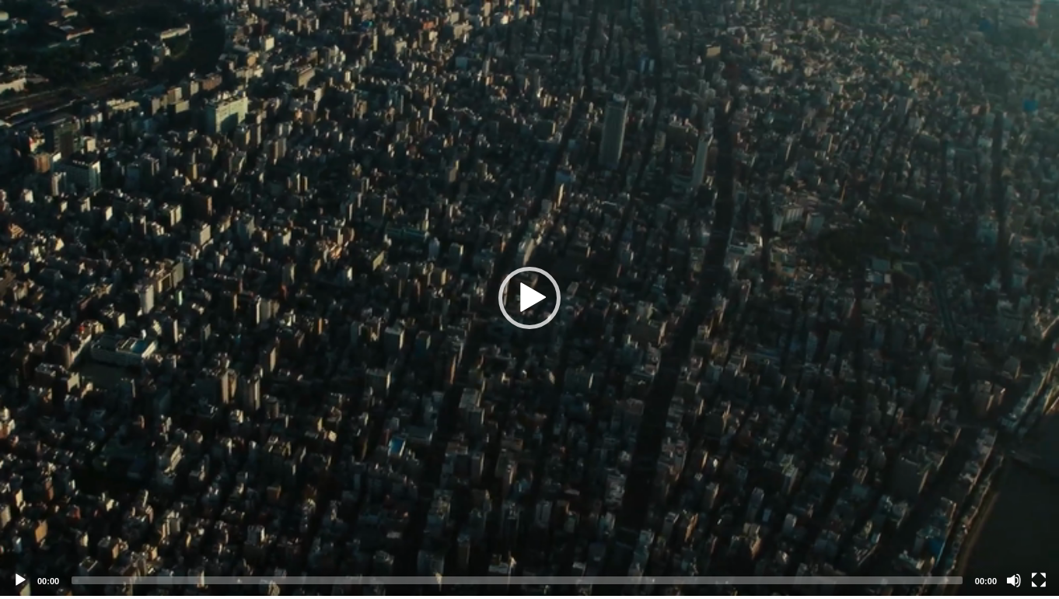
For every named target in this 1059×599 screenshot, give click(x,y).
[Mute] (1014, 580)
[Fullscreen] (1039, 580)
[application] (529, 298)
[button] (529, 298)
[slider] (517, 580)
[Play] (20, 580)
